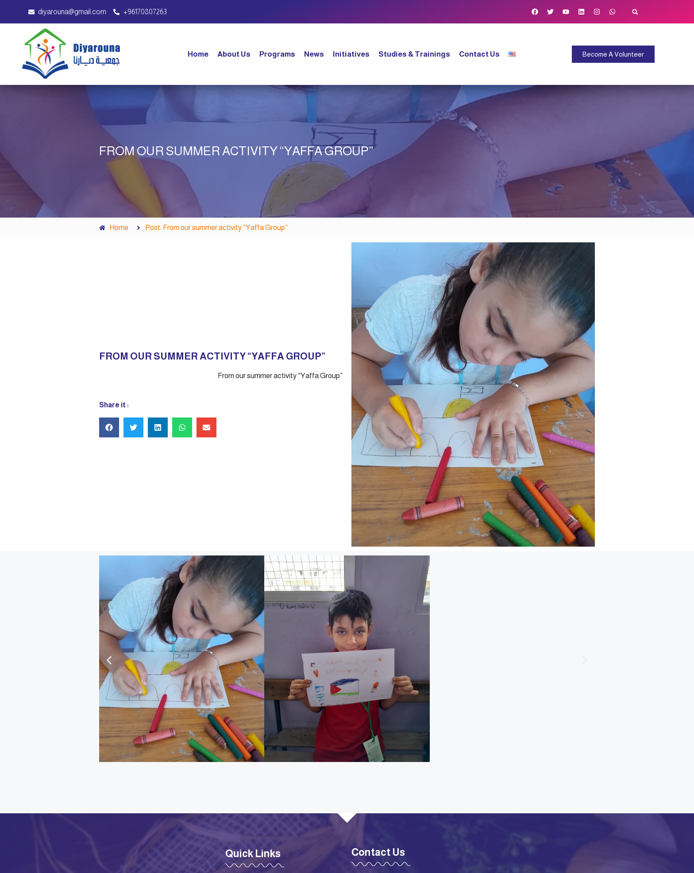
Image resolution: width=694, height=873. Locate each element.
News (314, 54)
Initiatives (351, 54)
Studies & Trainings (414, 54)
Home (198, 54)
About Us (234, 54)
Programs (277, 54)
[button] (635, 11)
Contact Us (479, 54)
